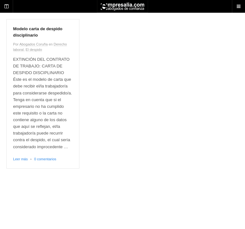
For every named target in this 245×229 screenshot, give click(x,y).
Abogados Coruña (33, 44)
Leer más (20, 159)
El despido (34, 50)
